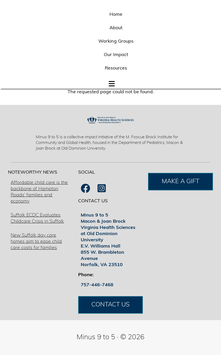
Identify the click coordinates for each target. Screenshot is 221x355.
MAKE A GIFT (180, 182)
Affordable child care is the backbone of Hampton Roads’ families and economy (39, 192)
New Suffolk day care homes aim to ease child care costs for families (36, 241)
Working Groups (116, 41)
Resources (116, 68)
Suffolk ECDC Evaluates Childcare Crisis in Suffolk (37, 218)
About (115, 28)
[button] (112, 83)
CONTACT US (110, 305)
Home (115, 14)
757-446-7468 (97, 285)
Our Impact (116, 54)
